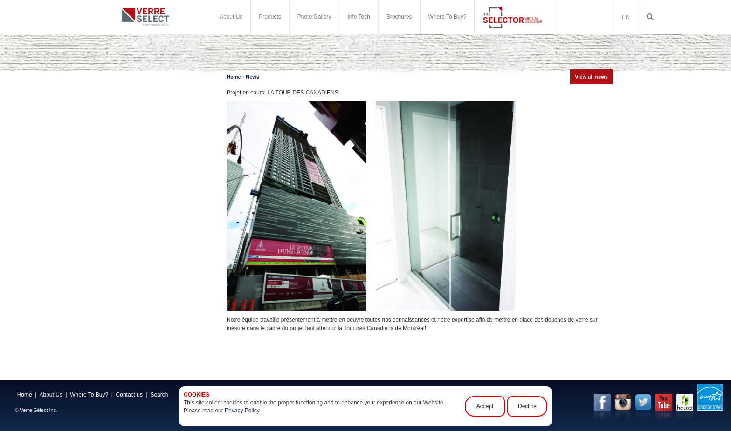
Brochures (399, 16)
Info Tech (358, 16)
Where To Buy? (447, 16)
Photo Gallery (314, 16)
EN (626, 17)
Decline (527, 406)
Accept (485, 406)
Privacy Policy (242, 410)
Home (234, 77)
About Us (231, 16)
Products (270, 16)
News (252, 77)
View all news (591, 77)
